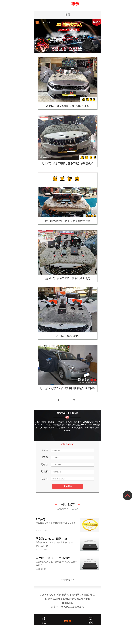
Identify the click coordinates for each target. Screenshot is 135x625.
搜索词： (45, 479)
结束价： (46, 472)
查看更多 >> (67, 581)
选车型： (45, 457)
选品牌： (45, 450)
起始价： (45, 464)
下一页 (71, 400)
